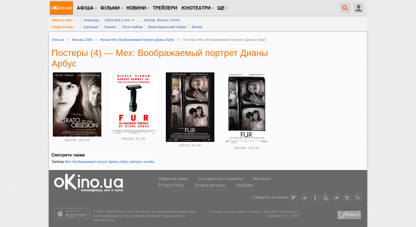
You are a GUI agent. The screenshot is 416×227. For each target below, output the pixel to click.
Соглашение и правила (220, 179)
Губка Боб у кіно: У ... (121, 20)
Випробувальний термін (167, 27)
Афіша (85, 8)
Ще (221, 8)
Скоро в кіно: (62, 27)
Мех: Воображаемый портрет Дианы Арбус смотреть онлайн (109, 162)
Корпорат (91, 27)
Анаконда (91, 20)
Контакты (262, 179)
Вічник (197, 27)
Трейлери (165, 8)
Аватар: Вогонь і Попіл (162, 20)
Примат (110, 27)
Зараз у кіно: (62, 20)
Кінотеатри (196, 8)
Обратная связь (173, 179)
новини (136, 8)
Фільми (110, 8)
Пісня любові (132, 27)
